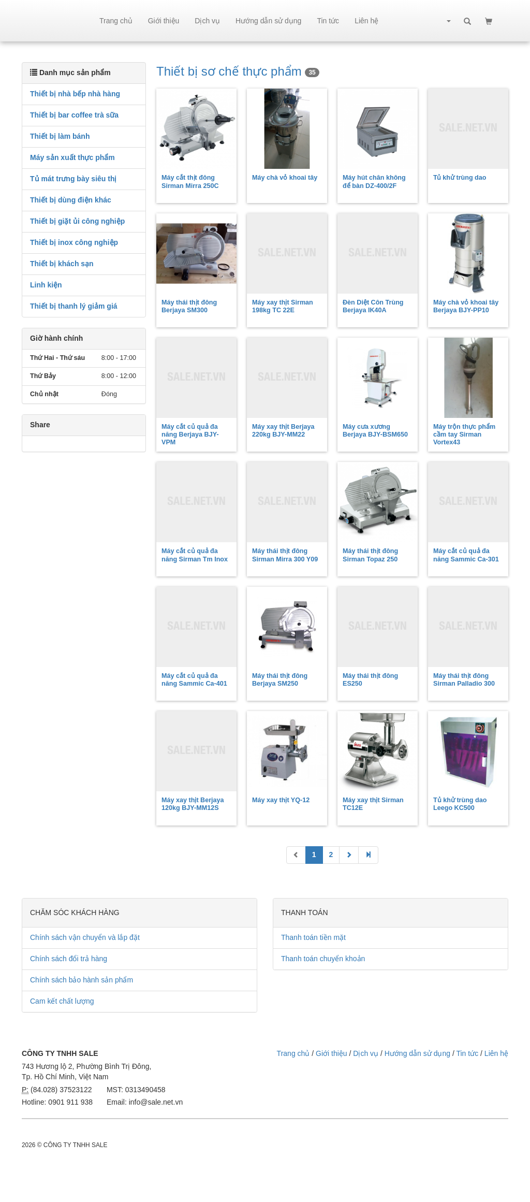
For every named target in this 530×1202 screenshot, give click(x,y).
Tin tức (328, 21)
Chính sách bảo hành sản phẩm (81, 980)
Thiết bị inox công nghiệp (74, 242)
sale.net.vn (57, 21)
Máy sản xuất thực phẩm (72, 157)
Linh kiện (46, 285)
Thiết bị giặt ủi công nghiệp (77, 221)
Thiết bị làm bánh (60, 136)
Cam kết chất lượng (62, 1001)
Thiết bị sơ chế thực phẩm (237, 71)
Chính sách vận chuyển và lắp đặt (85, 937)
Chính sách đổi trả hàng (68, 958)
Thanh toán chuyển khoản (323, 958)
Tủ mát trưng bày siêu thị (73, 179)
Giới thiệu (164, 21)
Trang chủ (115, 21)
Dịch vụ (207, 21)
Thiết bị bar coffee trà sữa (74, 115)
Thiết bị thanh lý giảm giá (73, 306)
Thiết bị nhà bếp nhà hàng (75, 94)
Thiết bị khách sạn (62, 263)
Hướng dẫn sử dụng (268, 21)
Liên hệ (366, 21)
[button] (448, 21)
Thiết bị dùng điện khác (70, 200)
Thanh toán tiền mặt (313, 937)
